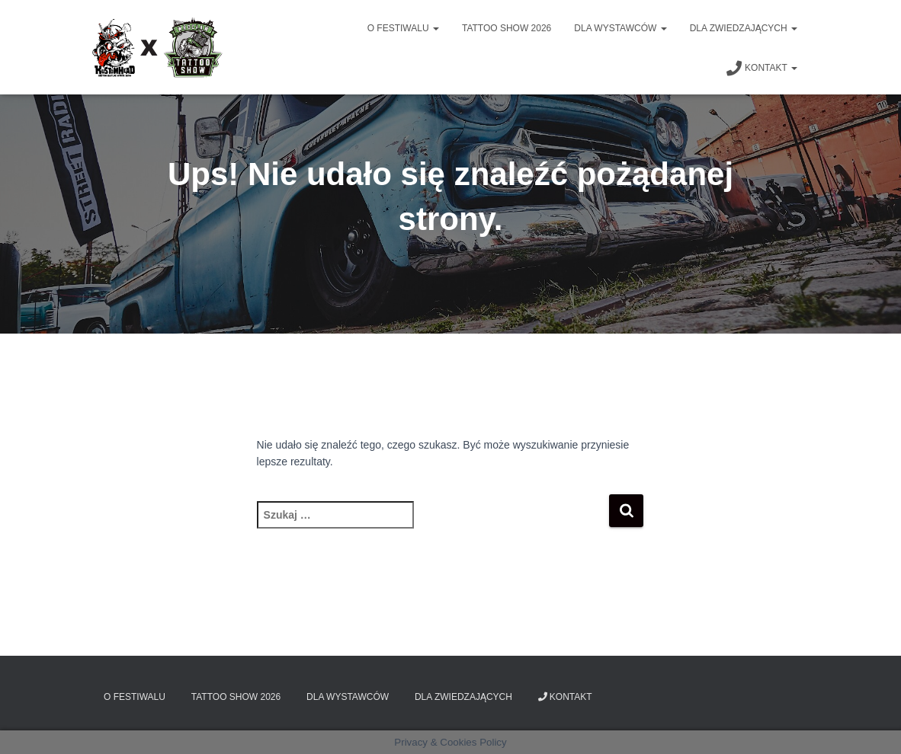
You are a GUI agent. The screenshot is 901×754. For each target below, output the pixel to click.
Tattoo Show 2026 (506, 28)
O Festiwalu (403, 28)
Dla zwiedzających (743, 28)
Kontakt (761, 68)
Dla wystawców (620, 28)
